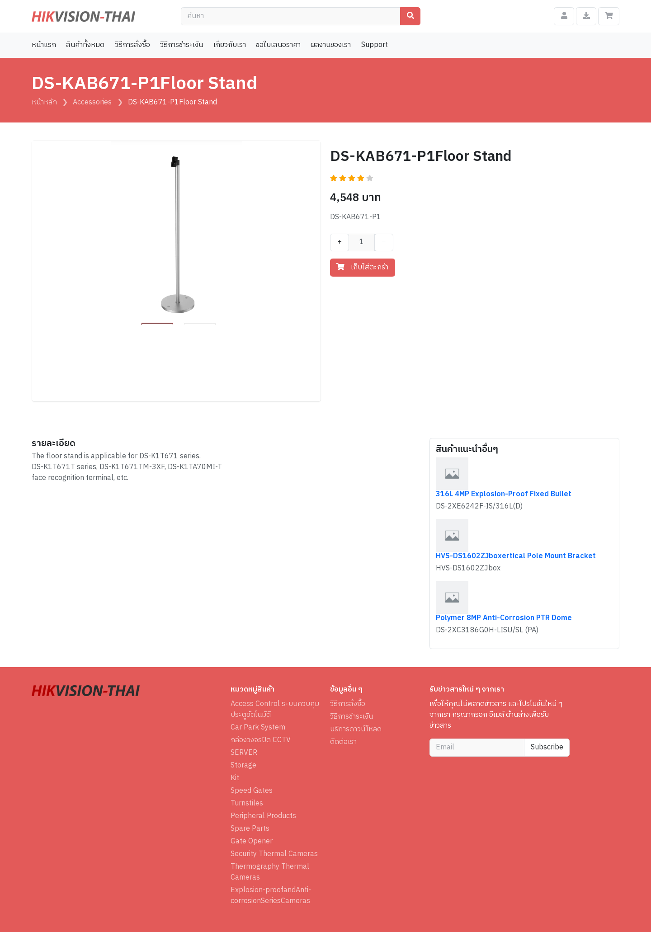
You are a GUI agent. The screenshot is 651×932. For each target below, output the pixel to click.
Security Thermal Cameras (274, 854)
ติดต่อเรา (343, 742)
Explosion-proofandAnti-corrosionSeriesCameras (271, 896)
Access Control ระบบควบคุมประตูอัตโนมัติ (275, 709)
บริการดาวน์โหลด (356, 729)
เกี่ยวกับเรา (229, 45)
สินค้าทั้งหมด (85, 45)
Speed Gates (252, 791)
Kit (235, 778)
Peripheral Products (263, 816)
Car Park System (258, 727)
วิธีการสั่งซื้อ (132, 45)
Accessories (92, 102)
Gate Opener (252, 841)
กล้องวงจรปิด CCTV (261, 740)
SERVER (244, 753)
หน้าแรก (44, 45)
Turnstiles (247, 803)
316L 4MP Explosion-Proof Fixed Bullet (503, 494)
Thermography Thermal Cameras (270, 872)
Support (374, 45)
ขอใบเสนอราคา (278, 45)
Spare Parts (250, 829)
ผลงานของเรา (331, 45)
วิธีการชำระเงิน (181, 45)
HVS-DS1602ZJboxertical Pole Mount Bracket (516, 556)
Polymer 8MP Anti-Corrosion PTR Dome (504, 618)
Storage (243, 765)
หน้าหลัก (44, 102)
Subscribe (547, 747)
